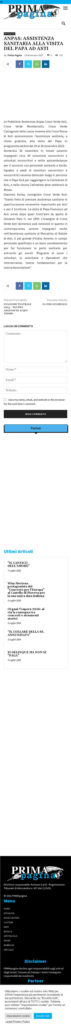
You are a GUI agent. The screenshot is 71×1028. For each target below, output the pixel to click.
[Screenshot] (36, 484)
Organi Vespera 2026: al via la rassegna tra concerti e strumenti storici (26, 614)
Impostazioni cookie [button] (18, 1015)
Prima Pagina (14, 55)
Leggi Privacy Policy (18, 1021)
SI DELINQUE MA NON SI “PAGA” (27, 654)
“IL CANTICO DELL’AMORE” (19, 564)
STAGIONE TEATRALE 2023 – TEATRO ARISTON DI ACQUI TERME (17, 309)
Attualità (9, 33)
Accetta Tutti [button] (43, 1015)
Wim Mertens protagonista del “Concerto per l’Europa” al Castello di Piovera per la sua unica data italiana (26, 590)
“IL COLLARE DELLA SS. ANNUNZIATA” (26, 633)
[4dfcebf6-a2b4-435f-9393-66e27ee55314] (36, 845)
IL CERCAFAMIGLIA (54, 304)
